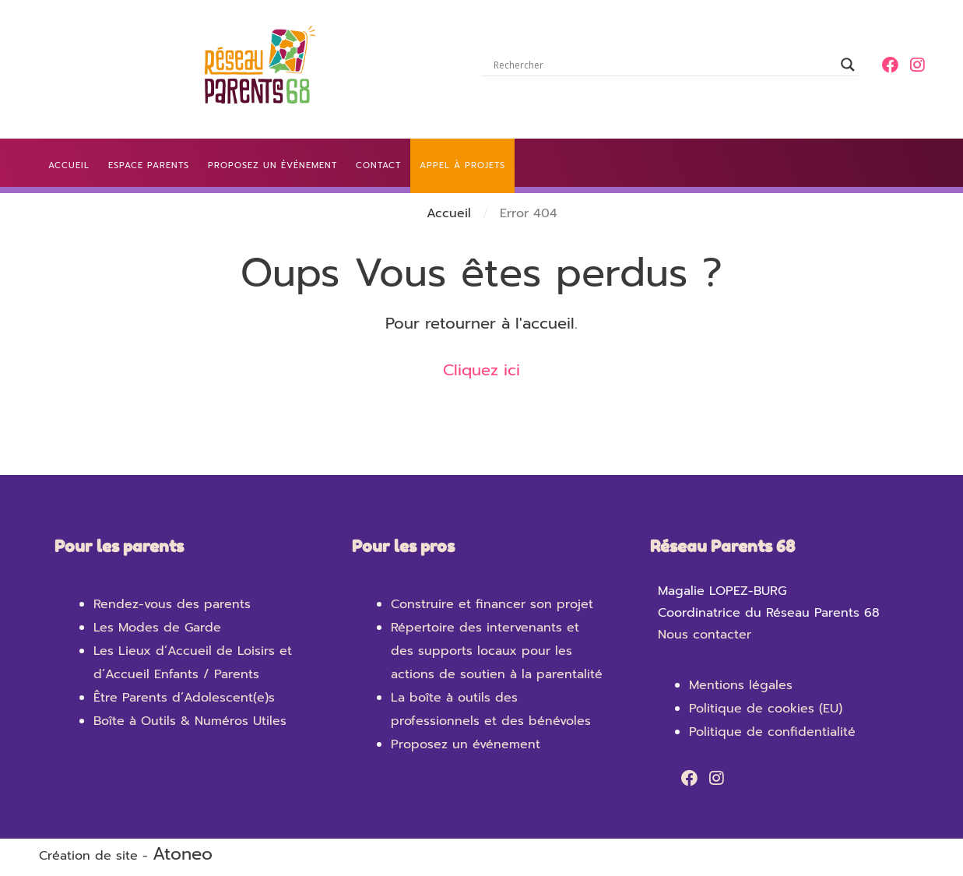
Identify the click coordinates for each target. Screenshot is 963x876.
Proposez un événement (465, 744)
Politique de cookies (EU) (765, 708)
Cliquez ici (481, 370)
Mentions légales (741, 685)
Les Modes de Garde (157, 627)
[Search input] (663, 65)
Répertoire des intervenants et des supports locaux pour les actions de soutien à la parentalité (497, 651)
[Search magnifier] (848, 65)
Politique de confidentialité (772, 732)
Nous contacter (704, 634)
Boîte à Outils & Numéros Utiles (189, 721)
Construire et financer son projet (492, 604)
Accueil (449, 213)
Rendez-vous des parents (172, 604)
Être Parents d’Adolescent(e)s (184, 697)
